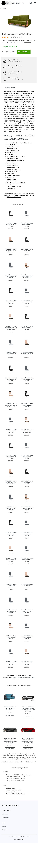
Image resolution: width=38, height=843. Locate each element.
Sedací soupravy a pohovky (19, 679)
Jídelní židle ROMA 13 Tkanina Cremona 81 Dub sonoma (27, 354)
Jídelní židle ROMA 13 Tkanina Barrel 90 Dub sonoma (27, 431)
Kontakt (4, 826)
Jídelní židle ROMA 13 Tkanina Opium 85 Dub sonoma (27, 276)
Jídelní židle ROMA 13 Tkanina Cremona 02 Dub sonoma (11, 405)
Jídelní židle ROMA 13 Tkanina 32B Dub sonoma (27, 508)
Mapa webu (5, 814)
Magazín (4, 830)
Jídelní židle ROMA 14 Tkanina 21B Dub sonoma (27, 637)
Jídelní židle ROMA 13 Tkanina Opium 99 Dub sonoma (11, 251)
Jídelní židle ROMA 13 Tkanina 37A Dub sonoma (27, 663)
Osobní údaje (5, 817)
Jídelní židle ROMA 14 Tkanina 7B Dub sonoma (11, 508)
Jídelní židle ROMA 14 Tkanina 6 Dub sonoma (11, 586)
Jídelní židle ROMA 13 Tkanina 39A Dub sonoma (27, 586)
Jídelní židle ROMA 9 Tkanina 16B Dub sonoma (27, 405)
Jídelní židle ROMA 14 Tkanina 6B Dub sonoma (27, 534)
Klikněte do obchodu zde (14, 197)
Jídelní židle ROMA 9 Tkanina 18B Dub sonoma (27, 328)
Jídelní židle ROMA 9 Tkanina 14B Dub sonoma (27, 482)
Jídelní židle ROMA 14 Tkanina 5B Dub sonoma (27, 611)
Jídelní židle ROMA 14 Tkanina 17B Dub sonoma (27, 225)
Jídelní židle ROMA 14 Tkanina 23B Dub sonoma (27, 560)
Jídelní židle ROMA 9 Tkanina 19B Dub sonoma (11, 302)
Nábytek (14, 677)
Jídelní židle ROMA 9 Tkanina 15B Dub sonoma (11, 457)
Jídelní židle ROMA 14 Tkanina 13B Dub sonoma (27, 379)
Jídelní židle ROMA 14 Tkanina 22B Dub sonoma (11, 611)
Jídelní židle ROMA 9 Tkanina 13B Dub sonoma (11, 534)
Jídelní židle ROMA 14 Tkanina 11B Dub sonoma (11, 431)
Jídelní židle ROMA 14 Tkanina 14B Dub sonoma (11, 354)
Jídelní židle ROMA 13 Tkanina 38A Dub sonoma (11, 637)
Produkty (4, 8)
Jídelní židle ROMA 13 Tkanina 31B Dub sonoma (11, 560)
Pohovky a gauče (21, 677)
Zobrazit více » (27, 42)
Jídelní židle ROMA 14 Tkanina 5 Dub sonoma (11, 663)
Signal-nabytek (9, 42)
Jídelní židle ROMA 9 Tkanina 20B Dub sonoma (27, 251)
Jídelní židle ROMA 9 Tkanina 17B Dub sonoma (11, 379)
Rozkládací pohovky (29, 677)
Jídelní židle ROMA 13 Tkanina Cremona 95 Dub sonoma (11, 328)
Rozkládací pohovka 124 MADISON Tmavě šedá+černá (10, 708)
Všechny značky (6, 810)
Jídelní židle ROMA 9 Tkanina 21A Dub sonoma (11, 225)
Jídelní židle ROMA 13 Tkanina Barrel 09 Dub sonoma (11, 482)
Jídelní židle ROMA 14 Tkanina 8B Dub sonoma (27, 457)
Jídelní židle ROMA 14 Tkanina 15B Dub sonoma (27, 302)
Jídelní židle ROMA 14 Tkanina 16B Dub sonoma (11, 276)
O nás (3, 823)
